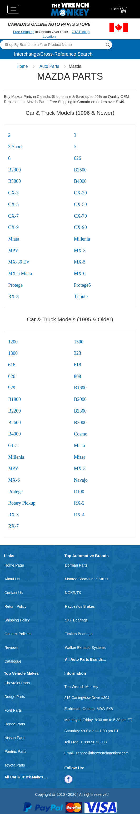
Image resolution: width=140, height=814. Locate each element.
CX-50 (80, 204)
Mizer (79, 457)
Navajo (81, 480)
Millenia (82, 239)
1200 (13, 341)
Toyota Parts (14, 765)
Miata (13, 239)
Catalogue (12, 661)
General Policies (17, 634)
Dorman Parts (76, 565)
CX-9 (13, 227)
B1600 (80, 387)
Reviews (11, 647)
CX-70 (80, 216)
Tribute (81, 296)
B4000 (80, 181)
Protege (15, 285)
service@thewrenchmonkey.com (102, 753)
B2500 (80, 170)
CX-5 (13, 204)
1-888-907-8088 (94, 742)
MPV (13, 250)
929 (11, 387)
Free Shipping (23, 32)
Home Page (14, 565)
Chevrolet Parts (17, 683)
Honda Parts (14, 724)
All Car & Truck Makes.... (25, 777)
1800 (13, 353)
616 (11, 364)
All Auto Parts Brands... (85, 659)
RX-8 (13, 296)
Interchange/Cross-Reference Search (53, 54)
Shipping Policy (17, 620)
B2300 (14, 170)
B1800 (14, 399)
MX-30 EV (19, 262)
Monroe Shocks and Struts (86, 579)
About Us (12, 579)
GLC (13, 445)
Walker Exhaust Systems (85, 647)
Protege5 (82, 285)
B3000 (14, 181)
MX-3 (80, 250)
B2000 (80, 399)
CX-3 (13, 192)
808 (77, 376)
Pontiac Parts (15, 751)
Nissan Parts (14, 738)
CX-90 (80, 227)
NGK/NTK (73, 593)
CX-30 (80, 192)
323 (77, 353)
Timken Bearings (78, 634)
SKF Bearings (76, 620)
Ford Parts (13, 710)
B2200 (14, 411)
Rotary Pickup (22, 503)
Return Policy (15, 606)
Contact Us (13, 593)
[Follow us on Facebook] (68, 779)
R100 (79, 491)
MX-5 (80, 262)
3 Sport (15, 146)
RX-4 (79, 514)
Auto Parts (49, 66)
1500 (78, 341)
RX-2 (79, 503)
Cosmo (80, 434)
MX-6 (80, 273)
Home (22, 66)
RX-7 (13, 526)
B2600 (14, 422)
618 (77, 364)
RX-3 (13, 514)
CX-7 (13, 216)
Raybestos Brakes (80, 606)
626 (77, 158)
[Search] (56, 44)
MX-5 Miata (20, 273)
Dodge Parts (14, 697)
